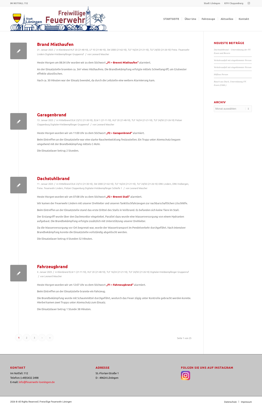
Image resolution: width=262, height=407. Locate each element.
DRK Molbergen (180, 183)
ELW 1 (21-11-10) (102, 120)
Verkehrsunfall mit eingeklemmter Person (232, 60)
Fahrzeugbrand (52, 266)
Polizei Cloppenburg (74, 188)
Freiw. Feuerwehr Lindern (50, 188)
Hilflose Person (221, 74)
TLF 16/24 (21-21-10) (138, 49)
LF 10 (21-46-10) (97, 49)
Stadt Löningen (212, 3)
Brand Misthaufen (55, 44)
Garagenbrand (51, 114)
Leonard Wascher (100, 54)
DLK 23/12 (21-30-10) (82, 120)
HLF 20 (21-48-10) (79, 49)
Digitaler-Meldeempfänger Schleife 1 (103, 188)
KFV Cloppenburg (233, 3)
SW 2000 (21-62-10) (117, 49)
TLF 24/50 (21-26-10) (160, 49)
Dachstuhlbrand (53, 178)
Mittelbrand (65, 120)
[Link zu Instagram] (249, 3)
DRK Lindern (164, 183)
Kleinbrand (64, 49)
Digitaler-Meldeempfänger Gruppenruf (64, 54)
